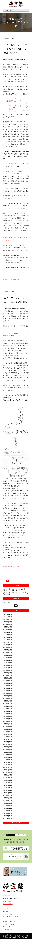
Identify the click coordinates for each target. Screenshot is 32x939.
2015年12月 (8, 650)
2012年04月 (8, 754)
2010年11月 (8, 798)
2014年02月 (8, 698)
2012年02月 (8, 759)
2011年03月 (8, 788)
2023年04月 (8, 632)
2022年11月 (8, 642)
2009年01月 (8, 818)
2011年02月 (8, 790)
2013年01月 (8, 731)
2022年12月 (8, 640)
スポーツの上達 (9, 924)
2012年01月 (8, 762)
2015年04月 (8, 662)
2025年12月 (8, 617)
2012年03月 (8, 757)
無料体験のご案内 (10, 929)
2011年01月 (8, 793)
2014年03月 (8, 696)
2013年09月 (8, 711)
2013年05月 (8, 721)
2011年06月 (8, 780)
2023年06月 (8, 627)
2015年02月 (8, 668)
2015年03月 (8, 665)
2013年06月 (8, 719)
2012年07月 (8, 747)
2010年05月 (8, 813)
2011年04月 (8, 785)
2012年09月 (8, 742)
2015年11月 (8, 652)
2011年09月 (8, 772)
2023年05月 (8, 629)
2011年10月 (8, 770)
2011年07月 (8, 777)
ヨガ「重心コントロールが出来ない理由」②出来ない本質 (15, 48)
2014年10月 (8, 678)
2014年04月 (8, 693)
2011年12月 (8, 765)
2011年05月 (8, 782)
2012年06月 (8, 749)
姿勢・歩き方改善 (10, 921)
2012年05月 (8, 752)
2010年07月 (8, 808)
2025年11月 (8, 619)
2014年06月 (8, 688)
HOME (7, 909)
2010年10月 (8, 800)
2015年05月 (8, 660)
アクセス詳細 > (8, 904)
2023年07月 (8, 624)
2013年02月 (8, 729)
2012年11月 (8, 736)
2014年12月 (8, 673)
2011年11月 (8, 767)
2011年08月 (8, 775)
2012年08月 (8, 744)
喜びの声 (7, 926)
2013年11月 (8, 706)
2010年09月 (8, 803)
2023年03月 (8, 634)
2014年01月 (8, 701)
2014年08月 (8, 683)
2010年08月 (8, 805)
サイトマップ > (8, 934)
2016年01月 (8, 647)
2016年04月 (8, 645)
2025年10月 (8, 622)
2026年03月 (8, 614)
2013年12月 (8, 703)
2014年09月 (8, 680)
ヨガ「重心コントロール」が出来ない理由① (16, 593)
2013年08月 (8, 714)
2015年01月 (8, 670)
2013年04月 (8, 724)
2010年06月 (8, 810)
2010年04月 (8, 816)
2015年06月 (8, 657)
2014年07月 (8, 685)
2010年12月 (8, 795)
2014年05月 (8, 691)
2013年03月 (8, 726)
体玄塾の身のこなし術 (11, 916)
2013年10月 (8, 708)
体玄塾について (9, 911)
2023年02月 (8, 637)
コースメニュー (9, 914)
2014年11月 (8, 675)
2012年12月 (8, 734)
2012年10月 (8, 739)
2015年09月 (8, 655)
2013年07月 (8, 716)
